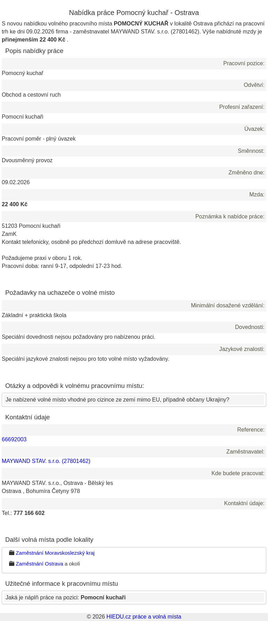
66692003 (14, 439)
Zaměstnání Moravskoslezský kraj (55, 553)
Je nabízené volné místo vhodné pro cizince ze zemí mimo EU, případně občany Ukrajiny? (117, 400)
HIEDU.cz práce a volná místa (143, 617)
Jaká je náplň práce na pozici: (66, 597)
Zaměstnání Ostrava (39, 564)
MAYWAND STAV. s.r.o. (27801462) (46, 461)
